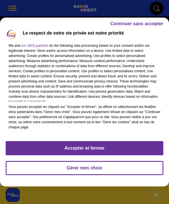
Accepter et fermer (84, 148)
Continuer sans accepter (136, 23)
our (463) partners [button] (34, 46)
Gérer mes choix (84, 167)
